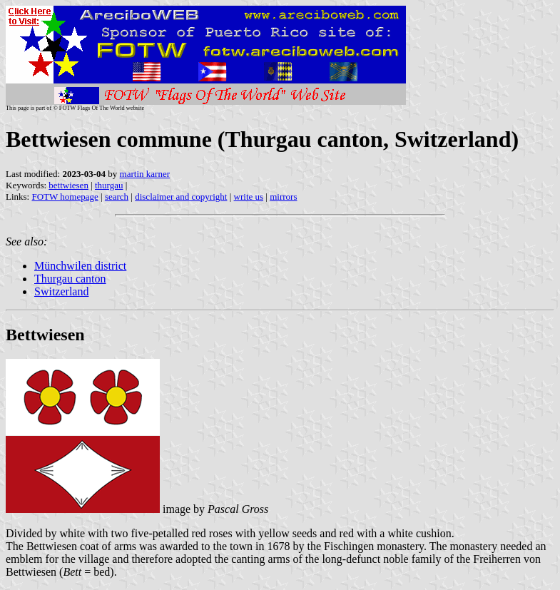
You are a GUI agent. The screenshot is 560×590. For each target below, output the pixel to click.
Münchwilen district (80, 266)
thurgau (109, 185)
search (116, 196)
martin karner (145, 173)
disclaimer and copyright (181, 196)
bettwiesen (68, 185)
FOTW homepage (64, 196)
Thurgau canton (70, 279)
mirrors (283, 196)
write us (249, 196)
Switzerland (61, 291)
